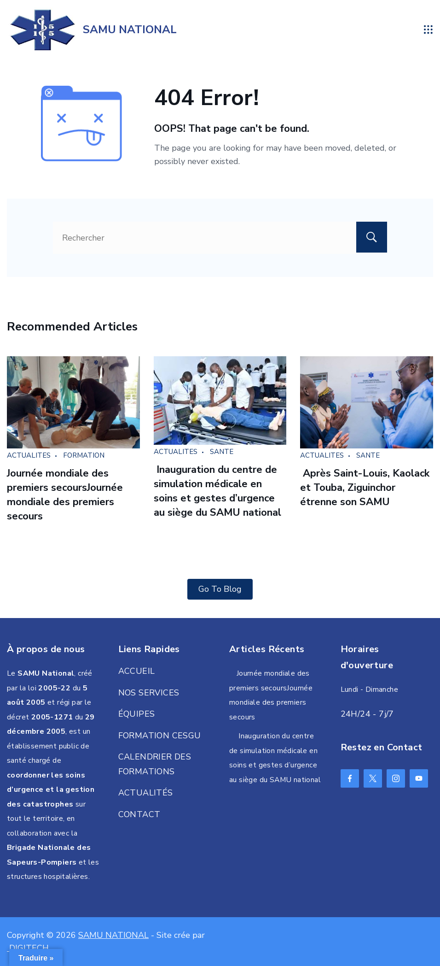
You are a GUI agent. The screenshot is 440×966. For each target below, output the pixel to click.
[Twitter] (373, 778)
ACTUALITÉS (145, 792)
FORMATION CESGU (159, 735)
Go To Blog (220, 589)
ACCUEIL (136, 671)
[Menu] (428, 29)
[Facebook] (350, 778)
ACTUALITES (29, 455)
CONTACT (139, 814)
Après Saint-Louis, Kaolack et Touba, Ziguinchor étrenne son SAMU (364, 487)
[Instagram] (396, 778)
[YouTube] (419, 778)
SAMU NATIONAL (130, 29)
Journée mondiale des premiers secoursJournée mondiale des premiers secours (65, 494)
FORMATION (83, 455)
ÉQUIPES (136, 713)
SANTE (221, 451)
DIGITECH (28, 948)
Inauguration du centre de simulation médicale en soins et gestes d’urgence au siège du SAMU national (217, 491)
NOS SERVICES (148, 692)
